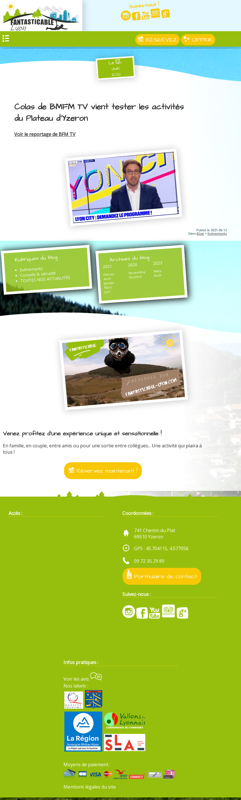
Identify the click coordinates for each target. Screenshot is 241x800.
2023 (153, 264)
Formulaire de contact (162, 577)
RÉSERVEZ (158, 41)
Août (154, 276)
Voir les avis (82, 681)
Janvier (108, 284)
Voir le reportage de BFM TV (44, 134)
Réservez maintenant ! (103, 473)
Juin (106, 293)
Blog (200, 233)
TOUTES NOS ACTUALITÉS (47, 280)
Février (107, 275)
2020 (130, 266)
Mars (107, 288)
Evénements (217, 233)
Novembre (134, 273)
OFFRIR (198, 41)
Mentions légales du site (89, 789)
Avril (105, 280)
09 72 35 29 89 (149, 563)
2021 (106, 267)
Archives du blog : (130, 259)
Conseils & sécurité (39, 275)
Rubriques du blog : (40, 259)
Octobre (133, 278)
